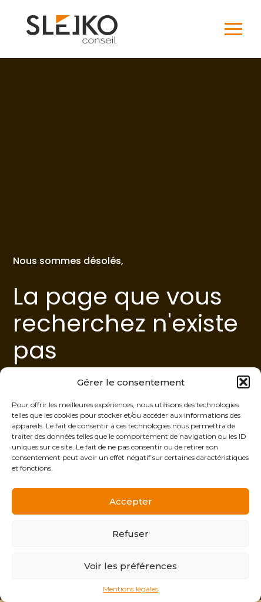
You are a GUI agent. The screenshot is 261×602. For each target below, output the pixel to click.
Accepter (130, 501)
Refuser (130, 533)
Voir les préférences (130, 565)
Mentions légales (130, 589)
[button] (243, 382)
